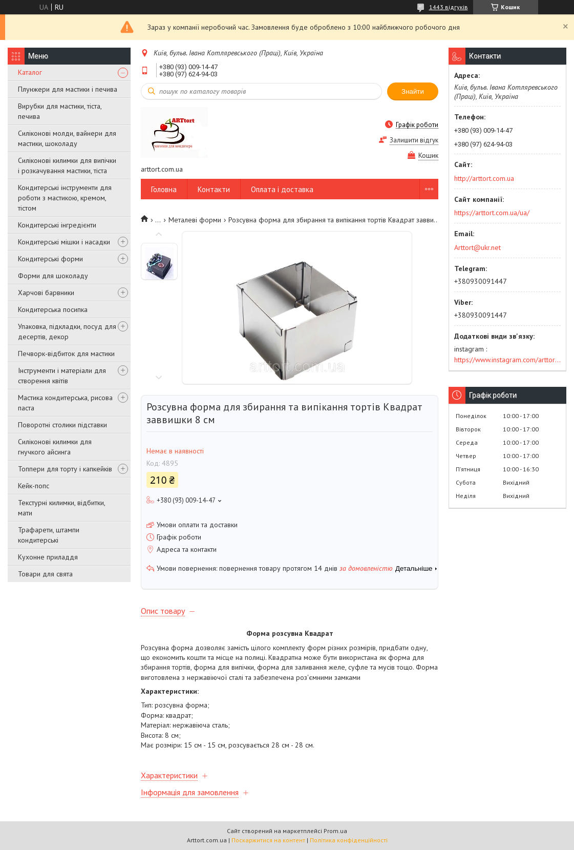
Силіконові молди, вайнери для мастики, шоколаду (67, 138)
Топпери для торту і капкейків (65, 468)
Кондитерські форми (50, 258)
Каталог (30, 72)
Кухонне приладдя (48, 557)
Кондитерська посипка (53, 309)
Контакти (214, 189)
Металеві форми (194, 219)
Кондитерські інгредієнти (57, 225)
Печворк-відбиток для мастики (66, 353)
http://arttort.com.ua (484, 178)
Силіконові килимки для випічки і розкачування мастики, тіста (67, 165)
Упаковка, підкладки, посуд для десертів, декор (67, 331)
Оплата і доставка (282, 189)
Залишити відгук (414, 140)
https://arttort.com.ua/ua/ (491, 212)
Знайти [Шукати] (412, 91)
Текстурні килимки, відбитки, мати (61, 507)
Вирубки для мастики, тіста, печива (59, 111)
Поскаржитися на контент (268, 840)
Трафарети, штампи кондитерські (48, 535)
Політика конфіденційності (349, 840)
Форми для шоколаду (53, 275)
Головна (164, 189)
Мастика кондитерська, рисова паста (65, 402)
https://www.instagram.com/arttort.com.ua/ (507, 359)
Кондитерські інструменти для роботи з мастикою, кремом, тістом (65, 198)
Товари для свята (45, 573)
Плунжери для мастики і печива (67, 89)
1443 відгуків (448, 7)
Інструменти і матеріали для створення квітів (62, 375)
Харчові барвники (46, 292)
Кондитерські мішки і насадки (64, 241)
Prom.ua (335, 831)
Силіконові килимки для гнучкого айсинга (55, 447)
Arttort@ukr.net (477, 247)
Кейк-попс (33, 485)
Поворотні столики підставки (62, 424)
